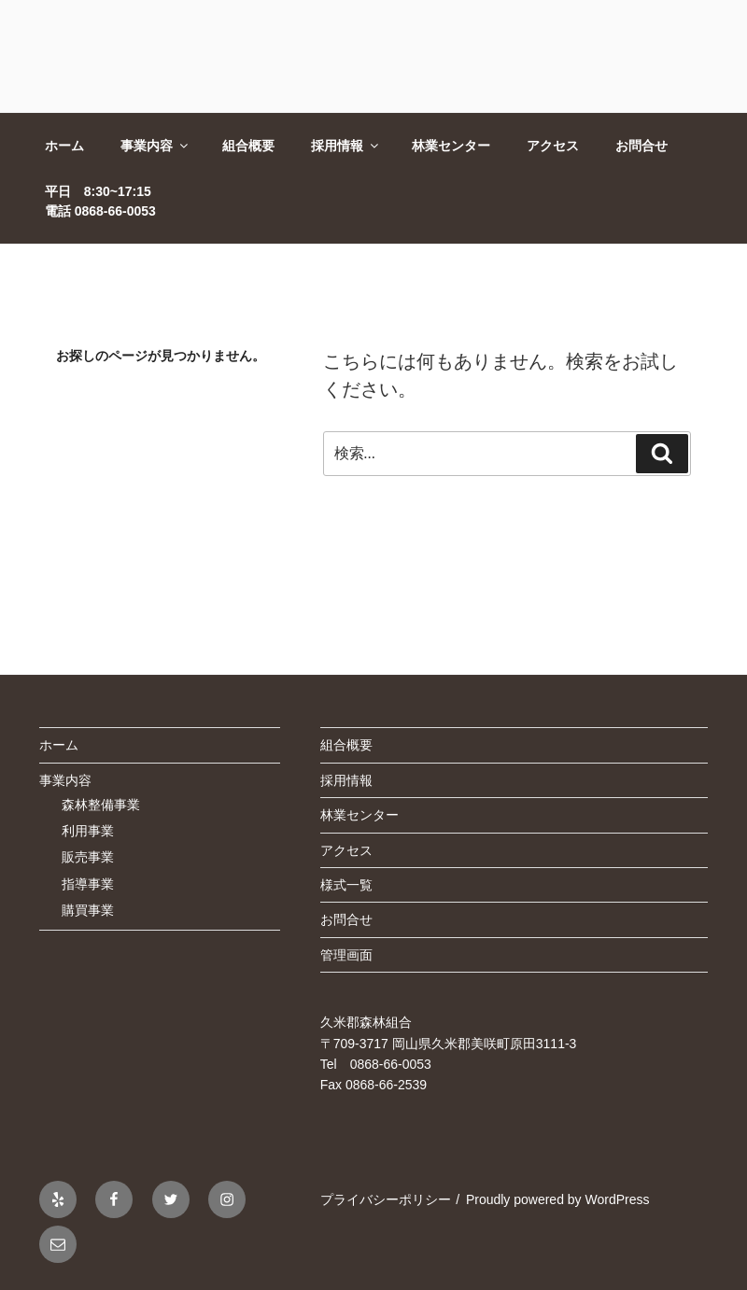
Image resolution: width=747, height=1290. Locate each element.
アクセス (553, 145)
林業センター (451, 145)
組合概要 (248, 145)
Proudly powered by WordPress (558, 1199)
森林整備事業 (101, 804)
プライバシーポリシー (385, 1199)
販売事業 (88, 856)
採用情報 (346, 145)
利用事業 (88, 830)
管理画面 (346, 954)
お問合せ (641, 145)
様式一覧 (346, 884)
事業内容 (155, 145)
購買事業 (88, 910)
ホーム (64, 145)
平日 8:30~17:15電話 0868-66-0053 (100, 201)
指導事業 (88, 883)
